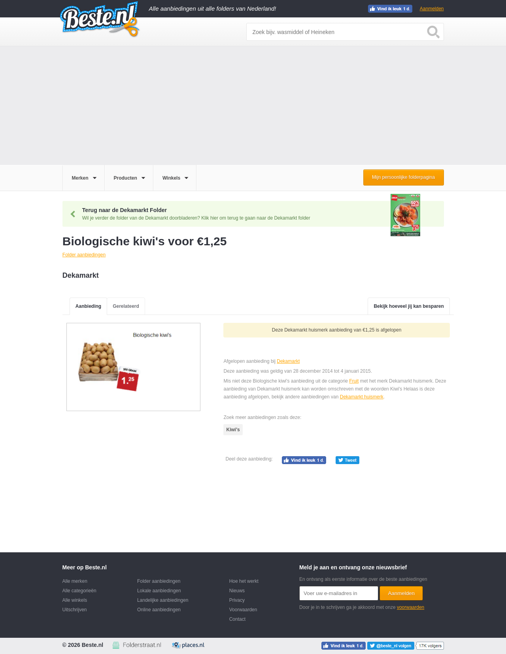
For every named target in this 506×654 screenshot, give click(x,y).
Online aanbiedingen (159, 609)
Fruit (354, 381)
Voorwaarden (243, 609)
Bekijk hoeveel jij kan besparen (409, 306)
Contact (237, 619)
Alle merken (74, 581)
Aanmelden (432, 8)
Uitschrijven (74, 609)
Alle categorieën (79, 590)
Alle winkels (74, 600)
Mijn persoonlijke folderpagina (403, 177)
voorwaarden (410, 607)
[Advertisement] (253, 105)
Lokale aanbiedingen (159, 590)
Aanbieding (88, 306)
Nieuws (237, 590)
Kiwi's (233, 429)
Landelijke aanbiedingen (162, 600)
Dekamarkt (288, 361)
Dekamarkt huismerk (361, 397)
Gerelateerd (126, 306)
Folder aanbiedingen (158, 581)
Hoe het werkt (244, 581)
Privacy (237, 600)
